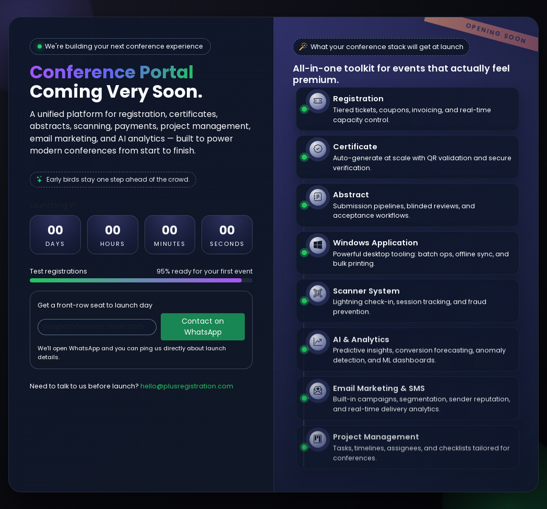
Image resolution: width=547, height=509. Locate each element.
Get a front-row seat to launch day (95, 305)
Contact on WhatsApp (203, 326)
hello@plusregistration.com (186, 386)
